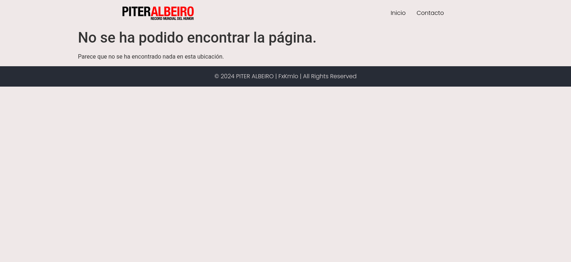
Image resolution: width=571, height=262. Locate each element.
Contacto (430, 13)
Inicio (398, 13)
